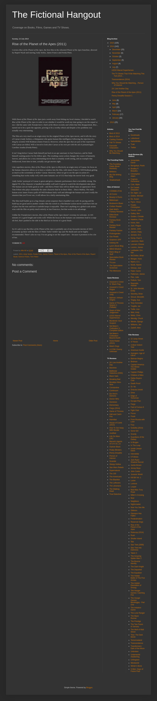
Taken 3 (134, 553)
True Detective (115, 494)
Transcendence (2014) (121, 79)
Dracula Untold (137, 390)
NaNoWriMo (136, 141)
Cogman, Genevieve (135, 180)
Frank (133, 416)
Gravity (133, 434)
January (115, 118)
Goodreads (135, 135)
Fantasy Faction (115, 230)
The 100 (112, 474)
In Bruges (134, 442)
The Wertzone (115, 271)
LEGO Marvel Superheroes (123, 70)
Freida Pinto (37, 254)
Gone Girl (134, 431)
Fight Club (135, 410)
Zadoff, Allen (136, 328)
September (117, 60)
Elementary (114, 405)
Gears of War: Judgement (115, 311)
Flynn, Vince (136, 202)
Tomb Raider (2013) (114, 342)
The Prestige (136, 621)
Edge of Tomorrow (135, 397)
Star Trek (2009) (137, 545)
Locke (133, 481)
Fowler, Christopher (135, 206)
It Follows (134, 457)
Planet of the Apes (60, 254)
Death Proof (135, 383)
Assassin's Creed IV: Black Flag (116, 283)
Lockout (134, 484)
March (115, 111)
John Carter (135, 471)
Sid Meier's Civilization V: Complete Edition (116, 328)
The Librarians (115, 486)
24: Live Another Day (120, 89)
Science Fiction (23, 257)
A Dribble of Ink (115, 191)
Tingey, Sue (135, 300)
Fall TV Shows (115, 142)
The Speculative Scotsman (115, 267)
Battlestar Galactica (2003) (116, 372)
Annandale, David (135, 161)
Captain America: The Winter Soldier (137, 367)
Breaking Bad (114, 379)
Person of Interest (113, 457)
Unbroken (135, 651)
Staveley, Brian (137, 294)
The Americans (115, 477)
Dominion (113, 402)
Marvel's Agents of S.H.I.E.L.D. (115, 442)
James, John (136, 229)
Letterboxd (135, 138)
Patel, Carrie (136, 271)
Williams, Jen (136, 325)
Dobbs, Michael (137, 196)
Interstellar (135, 454)
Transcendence (137, 643)
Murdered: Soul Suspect (115, 322)
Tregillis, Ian (135, 306)
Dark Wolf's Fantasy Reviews (116, 210)
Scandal (112, 461)
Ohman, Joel (136, 268)
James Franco (48, 254)
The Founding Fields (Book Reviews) (115, 166)
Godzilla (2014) (137, 428)
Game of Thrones (116, 411)
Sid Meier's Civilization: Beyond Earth (114, 335)
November (116, 53)
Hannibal (113, 420)
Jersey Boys (136, 468)
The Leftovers (114, 483)
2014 (112, 46)
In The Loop (135, 445)
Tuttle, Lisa (135, 309)
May (114, 104)
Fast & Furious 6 (137, 407)
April (114, 107)
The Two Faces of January (137, 625)
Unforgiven (135, 660)
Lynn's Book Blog (116, 246)
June (114, 100)
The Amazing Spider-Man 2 (136, 557)
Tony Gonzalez (137, 303)
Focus (133, 413)
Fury (132, 425)
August (115, 64)
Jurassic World (137, 474)
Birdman (134, 362)
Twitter (133, 147)
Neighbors (135, 501)
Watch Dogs (114, 346)
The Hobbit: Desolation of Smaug (136, 585)
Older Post (93, 341)
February (116, 114)
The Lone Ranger (138, 613)
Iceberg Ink (113, 243)
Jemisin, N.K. (136, 235)
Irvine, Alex (135, 223)
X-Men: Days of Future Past (137, 670)
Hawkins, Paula (137, 219)
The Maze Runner (135, 617)
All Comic (113, 194)
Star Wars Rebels (116, 467)
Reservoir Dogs (137, 522)
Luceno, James (137, 247)
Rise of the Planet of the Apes (79, 254)
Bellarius (112, 172)
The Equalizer (136, 573)
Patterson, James (138, 274)
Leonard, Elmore (137, 244)
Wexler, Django (137, 322)
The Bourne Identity (135, 562)
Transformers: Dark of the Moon (138, 647)
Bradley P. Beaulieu (135, 170)
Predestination (136, 519)
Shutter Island (136, 538)
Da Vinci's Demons (113, 395)
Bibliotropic (113, 200)
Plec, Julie (135, 277)
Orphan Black (114, 447)
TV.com (112, 262)
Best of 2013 (114, 133)
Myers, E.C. (135, 262)
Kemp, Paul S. (136, 238)
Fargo (133, 404)
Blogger (89, 688)
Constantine (114, 388)
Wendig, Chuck (137, 318)
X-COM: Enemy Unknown (115, 350)
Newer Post (17, 341)
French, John (136, 210)
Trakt (133, 144)
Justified (112, 433)
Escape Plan (136, 401)
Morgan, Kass (136, 259)
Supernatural (114, 470)
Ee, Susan (135, 199)
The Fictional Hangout (56, 15)
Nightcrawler (136, 504)
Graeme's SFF (115, 240)
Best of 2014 (114, 136)
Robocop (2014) (137, 532)
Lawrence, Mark (137, 241)
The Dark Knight (137, 567)
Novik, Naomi (136, 265)
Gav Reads (114, 237)
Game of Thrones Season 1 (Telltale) (116, 305)
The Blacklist (114, 480)
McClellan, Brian (137, 256)
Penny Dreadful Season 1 (122, 96)
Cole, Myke (135, 184)
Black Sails (113, 376)
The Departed (136, 570)
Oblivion (134, 510)
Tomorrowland (136, 640)
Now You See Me (138, 507)
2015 (112, 43)
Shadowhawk (114, 180)
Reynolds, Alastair (135, 284)
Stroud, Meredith (137, 297)
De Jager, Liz (136, 193)
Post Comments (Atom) (32, 345)
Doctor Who (114, 399)
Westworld (135, 663)
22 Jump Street (137, 339)
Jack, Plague (136, 226)
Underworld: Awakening (136, 656)
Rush (133, 535)
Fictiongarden (114, 234)
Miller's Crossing (137, 495)
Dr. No (133, 387)
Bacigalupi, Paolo (138, 166)
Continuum (113, 391)
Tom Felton (34, 257)
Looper (133, 487)
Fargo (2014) (114, 408)
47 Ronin (134, 342)
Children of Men (137, 375)
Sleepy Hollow (115, 464)
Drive (133, 393)
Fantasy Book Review (114, 226)
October (115, 56)
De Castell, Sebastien (135, 188)
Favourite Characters (113, 147)
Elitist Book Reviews (113, 216)
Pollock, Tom (136, 280)
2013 (112, 122)
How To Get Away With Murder (116, 429)
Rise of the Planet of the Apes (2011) (126, 92)
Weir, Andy (135, 312)
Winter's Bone (136, 666)
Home (55, 341)
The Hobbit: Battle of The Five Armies (138, 578)
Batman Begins (137, 359)
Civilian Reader (115, 206)
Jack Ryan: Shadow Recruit (137, 461)
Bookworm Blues (116, 203)
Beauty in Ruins (115, 197)
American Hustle (137, 350)
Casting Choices (116, 139)
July (114, 67)
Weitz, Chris (135, 315)
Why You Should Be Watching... (116, 152)
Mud (132, 498)
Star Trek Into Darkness (136, 549)
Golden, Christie (137, 216)
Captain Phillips (137, 372)
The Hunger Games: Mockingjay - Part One (138, 601)
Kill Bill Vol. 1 (136, 477)
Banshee (113, 368)
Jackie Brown (136, 465)
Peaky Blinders (115, 450)
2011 (21, 254)
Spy (132, 542)
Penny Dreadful (115, 453)
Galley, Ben (135, 213)
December (116, 49)
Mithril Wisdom (115, 249)
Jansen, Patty (136, 232)
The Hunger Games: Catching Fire (138, 593)
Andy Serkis (27, 254)
